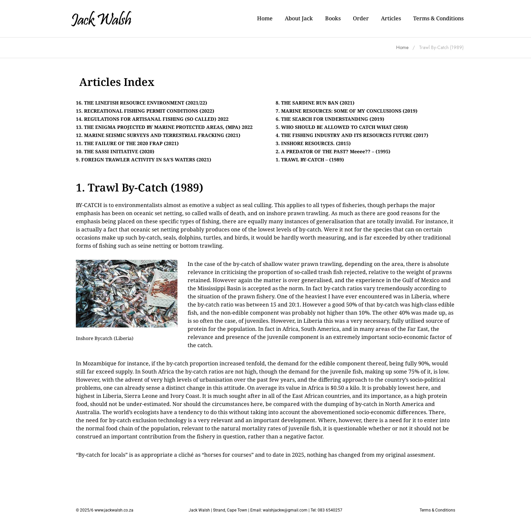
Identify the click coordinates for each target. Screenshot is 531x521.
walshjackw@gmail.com (285, 510)
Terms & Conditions (437, 510)
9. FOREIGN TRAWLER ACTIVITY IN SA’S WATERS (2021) (143, 159)
